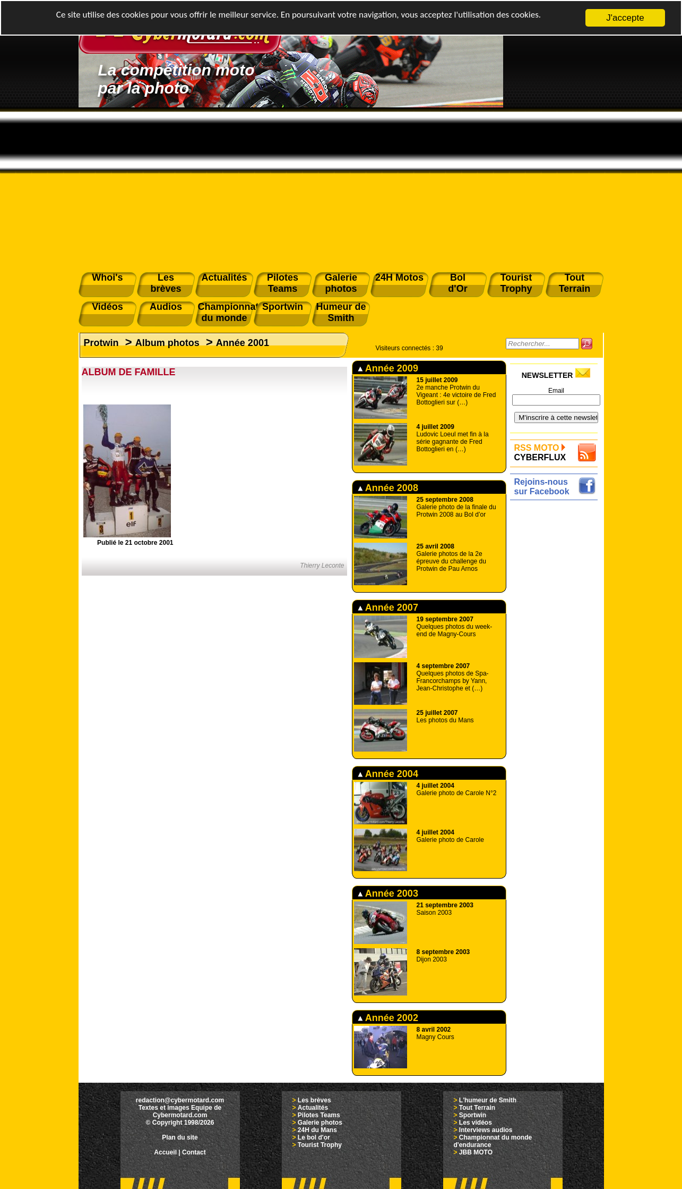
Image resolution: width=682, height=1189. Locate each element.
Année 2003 (388, 893)
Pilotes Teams (319, 1115)
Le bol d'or (314, 1137)
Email (556, 390)
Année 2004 (388, 774)
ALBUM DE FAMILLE (129, 372)
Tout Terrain (477, 1107)
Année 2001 (242, 343)
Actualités (313, 1107)
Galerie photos (320, 1122)
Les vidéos (475, 1122)
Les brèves (314, 1100)
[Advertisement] (341, 187)
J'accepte (625, 18)
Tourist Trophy (320, 1145)
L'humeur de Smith (487, 1100)
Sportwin (472, 1115)
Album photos (167, 343)
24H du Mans (317, 1130)
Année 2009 (388, 368)
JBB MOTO (476, 1152)
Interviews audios (486, 1130)
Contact (194, 1152)
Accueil (165, 1152)
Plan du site (179, 1137)
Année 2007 (388, 607)
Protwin (101, 343)
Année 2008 (388, 488)
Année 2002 (388, 1018)
